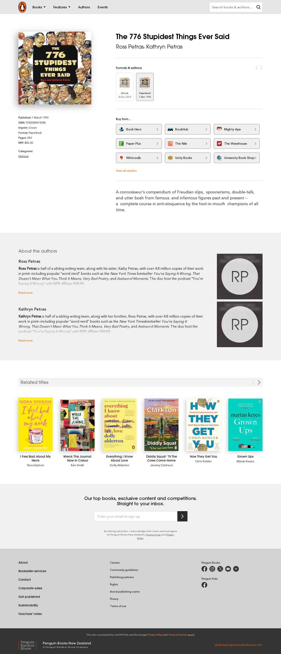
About (23, 562)
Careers (115, 562)
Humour (23, 156)
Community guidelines (124, 570)
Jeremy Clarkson (161, 465)
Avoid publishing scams (125, 591)
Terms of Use (153, 534)
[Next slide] (259, 382)
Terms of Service (177, 634)
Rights (114, 584)
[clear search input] (258, 7)
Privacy (114, 599)
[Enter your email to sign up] (135, 516)
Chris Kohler (203, 461)
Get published (29, 597)
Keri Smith (77, 465)
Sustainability (28, 605)
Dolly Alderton (119, 465)
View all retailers (126, 170)
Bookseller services (32, 571)
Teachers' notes (30, 614)
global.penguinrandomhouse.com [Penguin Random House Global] (238, 644)
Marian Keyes (245, 461)
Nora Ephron (35, 465)
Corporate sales (30, 588)
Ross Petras (130, 46)
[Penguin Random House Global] (30, 644)
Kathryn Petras (164, 46)
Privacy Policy (155, 634)
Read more (25, 292)
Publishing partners (122, 577)
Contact (24, 580)
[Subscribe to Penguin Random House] (182, 516)
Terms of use (118, 606)
